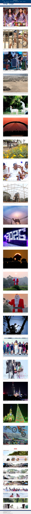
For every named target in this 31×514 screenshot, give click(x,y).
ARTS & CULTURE (12, 1)
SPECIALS (24, 1)
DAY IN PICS (7, 1)
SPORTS (21, 1)
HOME (4, 1)
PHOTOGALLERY (10, 0)
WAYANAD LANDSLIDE (6, 2)
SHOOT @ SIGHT (17, 1)
